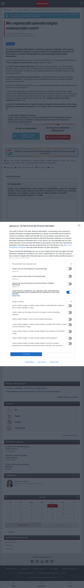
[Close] (80, 226)
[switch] (69, 268)
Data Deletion (29, 362)
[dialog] (42, 294)
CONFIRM (26, 354)
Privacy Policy (54, 362)
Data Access (42, 362)
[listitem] (42, 264)
